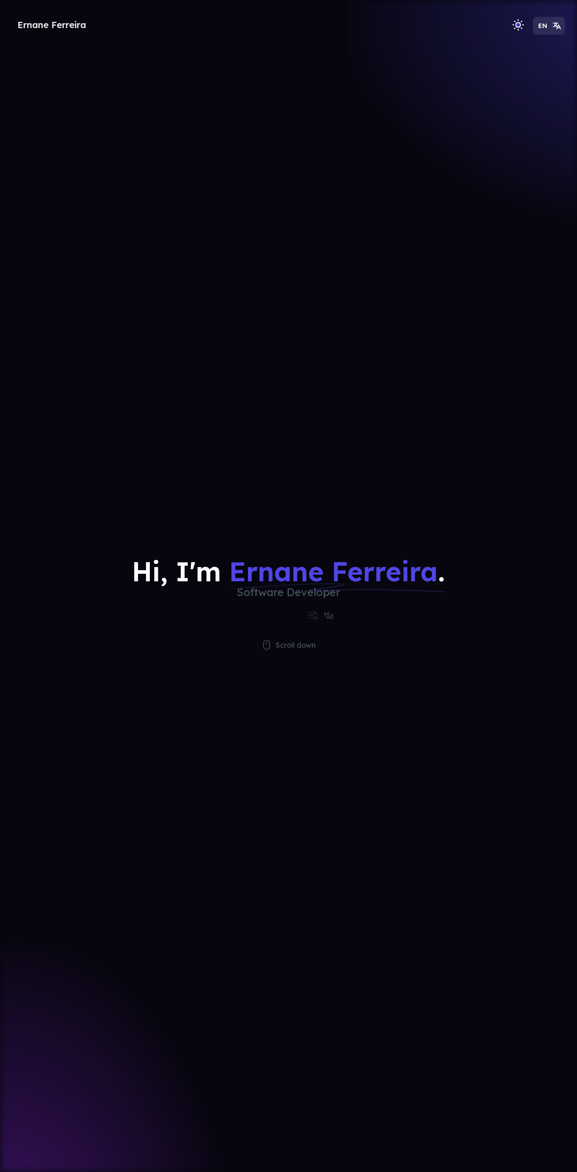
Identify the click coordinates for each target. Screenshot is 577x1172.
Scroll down (288, 656)
